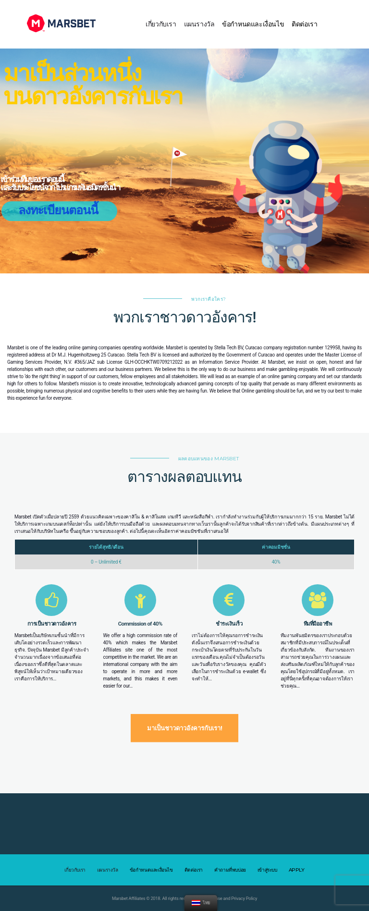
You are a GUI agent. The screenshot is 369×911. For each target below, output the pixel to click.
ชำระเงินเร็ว (229, 624)
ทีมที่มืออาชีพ (318, 624)
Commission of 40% (140, 624)
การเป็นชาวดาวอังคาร (51, 624)
